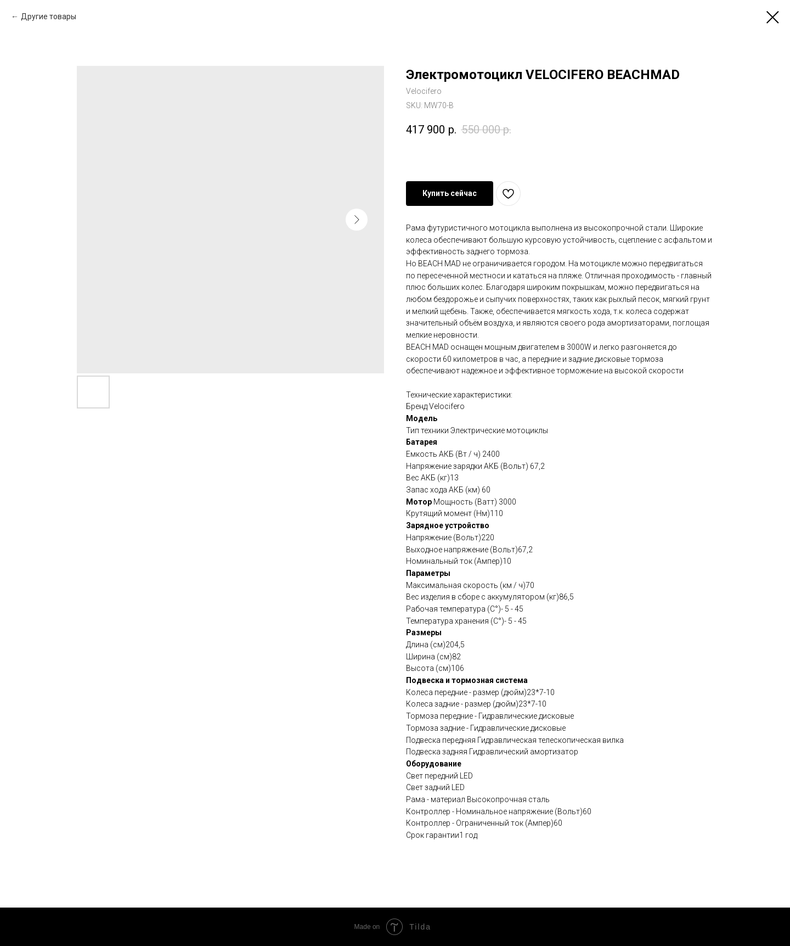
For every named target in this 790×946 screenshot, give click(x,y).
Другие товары (48, 16)
